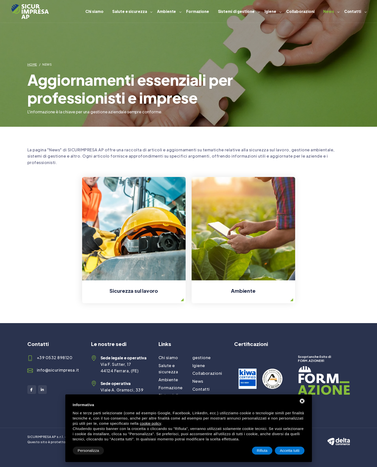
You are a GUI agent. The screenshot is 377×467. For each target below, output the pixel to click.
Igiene (270, 11)
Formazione (197, 11)
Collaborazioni (300, 11)
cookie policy (150, 423)
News (328, 11)
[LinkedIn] (42, 389)
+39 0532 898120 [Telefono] (55, 357)
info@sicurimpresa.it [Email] (58, 370)
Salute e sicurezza (129, 11)
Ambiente (166, 11)
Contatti (352, 11)
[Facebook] (31, 389)
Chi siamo (94, 11)
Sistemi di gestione (236, 11)
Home (32, 64)
